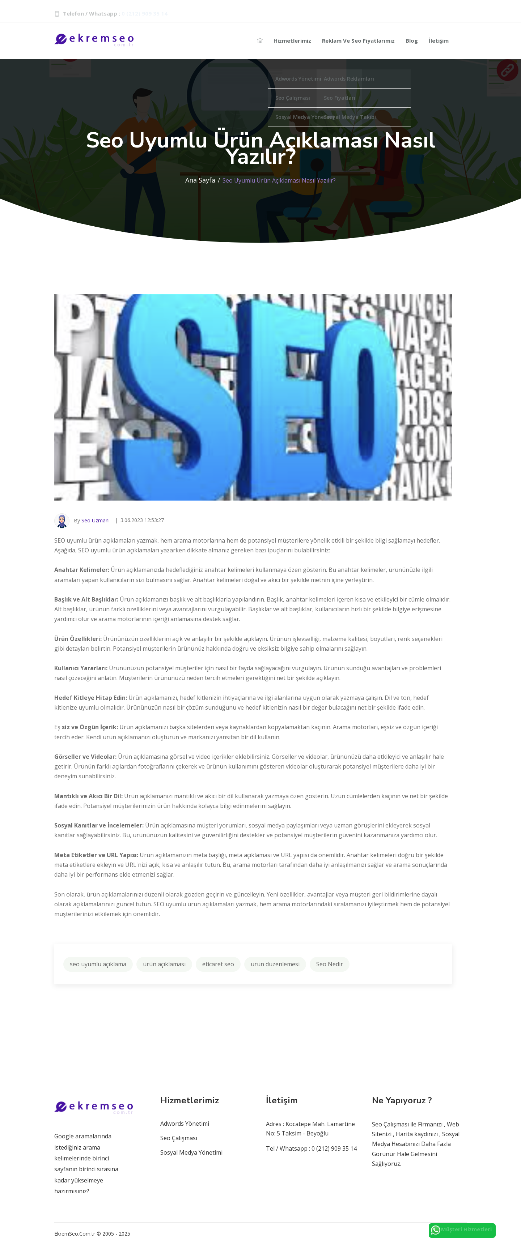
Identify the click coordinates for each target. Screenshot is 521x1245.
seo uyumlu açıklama (98, 964)
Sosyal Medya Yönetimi (191, 1152)
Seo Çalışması (178, 1138)
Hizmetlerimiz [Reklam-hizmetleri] (292, 40)
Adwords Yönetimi (184, 1124)
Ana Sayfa (200, 180)
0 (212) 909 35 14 (145, 13)
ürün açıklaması (164, 964)
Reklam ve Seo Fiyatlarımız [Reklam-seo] (358, 40)
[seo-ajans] (260, 40)
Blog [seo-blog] (412, 40)
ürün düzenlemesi (275, 964)
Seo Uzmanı (95, 520)
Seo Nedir (329, 964)
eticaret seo (218, 964)
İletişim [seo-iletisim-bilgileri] (439, 40)
